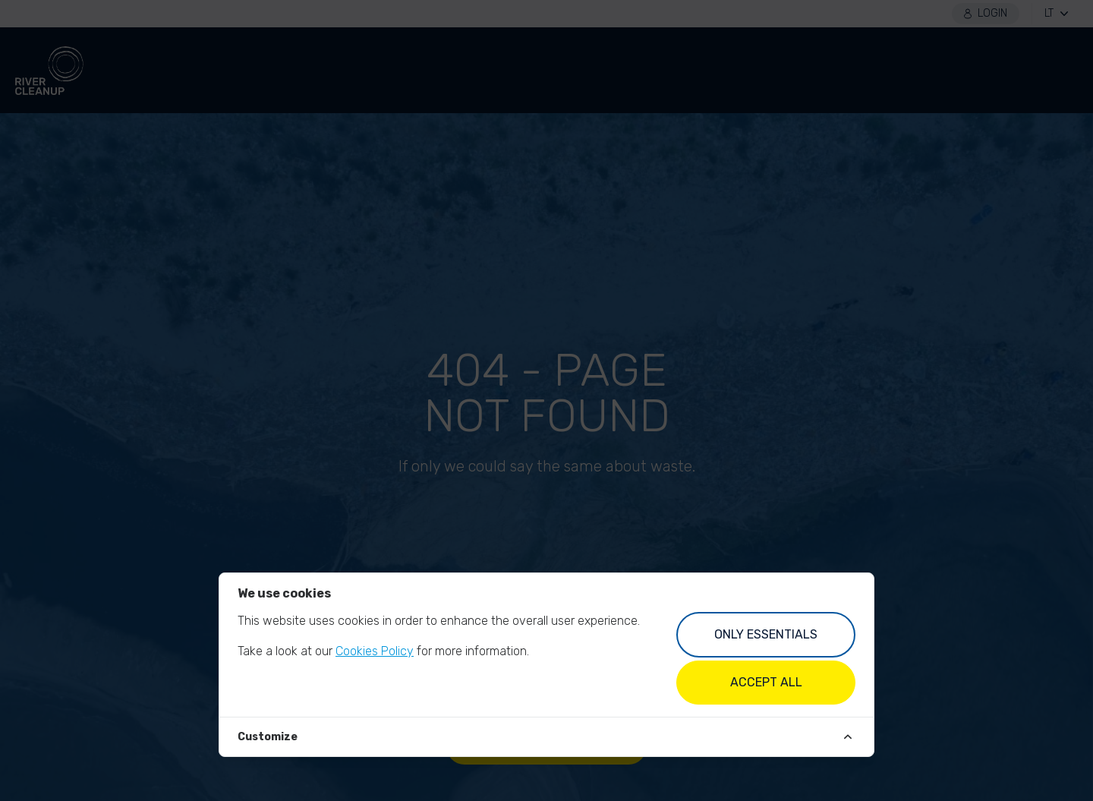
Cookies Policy (374, 651)
